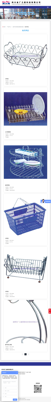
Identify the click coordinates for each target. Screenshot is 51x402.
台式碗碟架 (8, 132)
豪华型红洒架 (8, 344)
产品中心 (9, 26)
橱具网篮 (7, 185)
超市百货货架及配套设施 (18, 26)
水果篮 (7, 78)
